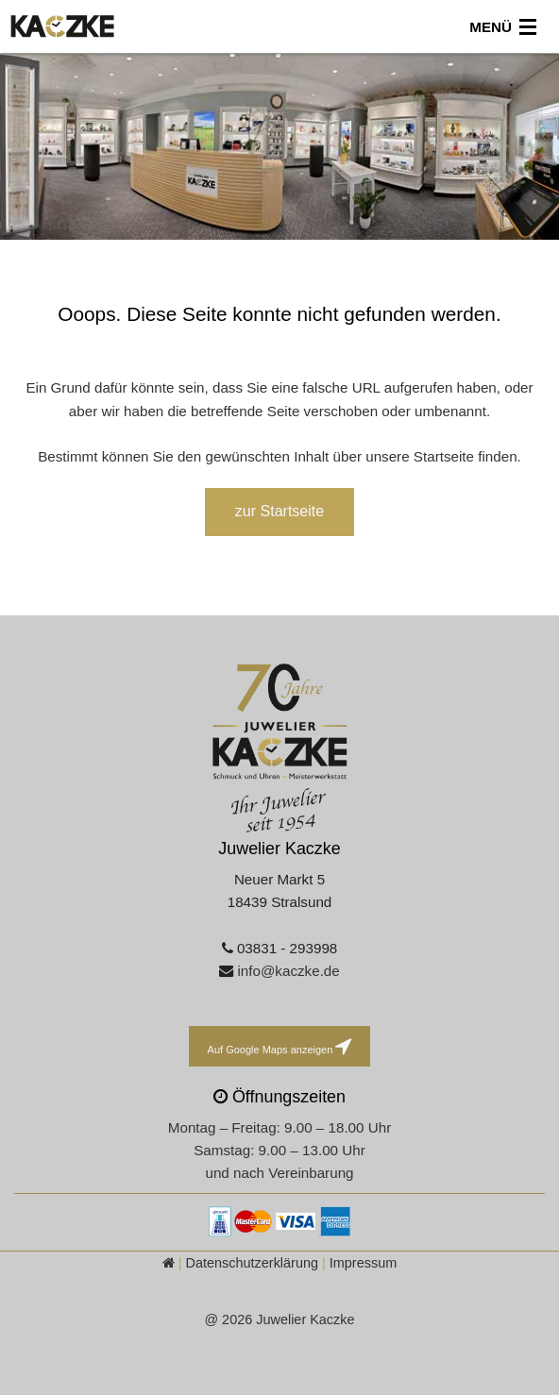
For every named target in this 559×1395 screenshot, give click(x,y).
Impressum (363, 1262)
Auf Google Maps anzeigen (280, 1045)
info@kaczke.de (288, 971)
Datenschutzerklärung (252, 1262)
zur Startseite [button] (279, 511)
